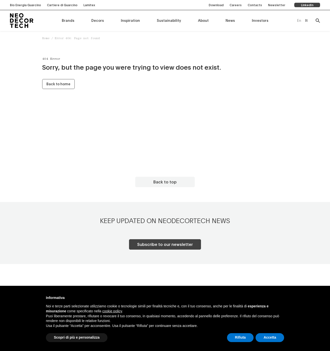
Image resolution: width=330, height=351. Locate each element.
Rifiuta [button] (240, 337)
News (230, 20)
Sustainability (169, 20)
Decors (97, 20)
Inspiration (130, 20)
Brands (68, 20)
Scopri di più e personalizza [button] (76, 337)
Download (216, 5)
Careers (236, 5)
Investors (260, 20)
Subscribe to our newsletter (165, 244)
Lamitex (89, 5)
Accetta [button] (270, 337)
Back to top (165, 181)
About (203, 20)
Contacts (255, 5)
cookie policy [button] (112, 311)
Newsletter (276, 5)
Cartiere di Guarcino (62, 5)
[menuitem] (299, 20)
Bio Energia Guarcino (25, 5)
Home (46, 38)
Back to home (58, 84)
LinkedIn (307, 4)
